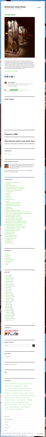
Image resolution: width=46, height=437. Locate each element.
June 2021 (8, 289)
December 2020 (9, 295)
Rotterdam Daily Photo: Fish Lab (13, 228)
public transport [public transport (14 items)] (9, 397)
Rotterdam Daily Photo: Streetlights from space (16, 221)
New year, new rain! (10, 199)
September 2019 (9, 318)
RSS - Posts (8, 153)
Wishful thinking (9, 208)
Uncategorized (9, 261)
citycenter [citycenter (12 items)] (8, 388)
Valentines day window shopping (13, 210)
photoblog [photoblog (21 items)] (23, 395)
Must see (8, 256)
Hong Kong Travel (10, 233)
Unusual (7, 262)
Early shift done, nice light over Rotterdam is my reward (18, 211)
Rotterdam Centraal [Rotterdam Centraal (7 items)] (10, 399)
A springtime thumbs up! (11, 238)
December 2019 (9, 313)
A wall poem (8, 207)
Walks (7, 264)
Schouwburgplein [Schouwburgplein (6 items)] (21, 399)
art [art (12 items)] (30, 383)
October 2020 (8, 298)
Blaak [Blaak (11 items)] (7, 386)
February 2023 (9, 279)
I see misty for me (9, 191)
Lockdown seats (9, 239)
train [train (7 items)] (24, 404)
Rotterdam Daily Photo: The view (13, 230)
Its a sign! (8, 201)
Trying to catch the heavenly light (13, 202)
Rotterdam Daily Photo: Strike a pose (14, 216)
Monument (8, 255)
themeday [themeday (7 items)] (14, 404)
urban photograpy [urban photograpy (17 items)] (25, 406)
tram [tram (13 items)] (29, 404)
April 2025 (8, 276)
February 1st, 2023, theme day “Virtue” (14, 190)
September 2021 (9, 285)
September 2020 (9, 299)
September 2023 (9, 278)
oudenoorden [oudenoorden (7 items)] (15, 395)
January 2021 (8, 293)
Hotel (7, 253)
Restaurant (8, 258)
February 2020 (9, 310)
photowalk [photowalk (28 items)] (31, 395)
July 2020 (8, 303)
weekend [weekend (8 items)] (12, 409)
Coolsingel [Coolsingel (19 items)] (15, 388)
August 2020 (8, 301)
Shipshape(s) (8, 184)
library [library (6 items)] (21, 393)
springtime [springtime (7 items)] (8, 402)
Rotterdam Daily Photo (15, 7)
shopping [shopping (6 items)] (29, 399)
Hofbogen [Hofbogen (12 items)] (27, 390)
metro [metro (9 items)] (31, 393)
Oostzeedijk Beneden (14, 91)
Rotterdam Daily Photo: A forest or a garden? (15, 227)
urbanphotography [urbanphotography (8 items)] (14, 406)
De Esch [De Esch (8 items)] (22, 388)
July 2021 (8, 287)
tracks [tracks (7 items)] (20, 404)
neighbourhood (7, 91)
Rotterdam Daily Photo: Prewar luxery (14, 218)
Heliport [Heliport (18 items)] (20, 390)
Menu (39, 7)
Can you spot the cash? (11, 185)
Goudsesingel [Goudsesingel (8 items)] (12, 390)
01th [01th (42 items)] (7, 383)
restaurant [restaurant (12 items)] (18, 397)
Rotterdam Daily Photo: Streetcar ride (14, 224)
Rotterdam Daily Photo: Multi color (13, 215)
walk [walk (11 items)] (6, 409)
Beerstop (8, 194)
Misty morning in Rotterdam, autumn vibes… (15, 187)
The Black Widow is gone (11, 236)
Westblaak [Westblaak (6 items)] (19, 409)
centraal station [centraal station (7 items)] (18, 386)
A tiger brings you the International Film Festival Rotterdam (19, 213)
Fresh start (8, 193)
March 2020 (8, 309)
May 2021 (8, 290)
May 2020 (8, 306)
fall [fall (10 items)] (6, 390)
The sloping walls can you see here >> (12, 71)
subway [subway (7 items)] (7, 404)
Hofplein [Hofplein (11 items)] (7, 393)
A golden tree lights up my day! (12, 204)
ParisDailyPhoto (14, 364)
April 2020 (8, 307)
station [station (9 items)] (14, 402)
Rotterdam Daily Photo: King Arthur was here (15, 225)
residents (20, 91)
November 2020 (9, 296)
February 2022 (9, 284)
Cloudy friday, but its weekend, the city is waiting (16, 222)
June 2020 (8, 304)
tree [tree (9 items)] (6, 406)
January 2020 (8, 312)
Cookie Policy (24, 435)
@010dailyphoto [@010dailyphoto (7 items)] (14, 383)
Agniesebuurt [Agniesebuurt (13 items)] (23, 383)
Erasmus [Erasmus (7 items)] (28, 388)
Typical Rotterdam (10, 259)
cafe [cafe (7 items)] (11, 386)
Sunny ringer (8, 197)
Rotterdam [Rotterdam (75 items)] (25, 397)
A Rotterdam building (10, 232)
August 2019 (8, 320)
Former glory (8, 241)
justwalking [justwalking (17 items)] (14, 393)
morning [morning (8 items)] (7, 395)
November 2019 (9, 315)
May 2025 (8, 275)
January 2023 (8, 281)
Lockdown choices (10, 242)
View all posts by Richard (12, 86)
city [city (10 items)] (25, 386)
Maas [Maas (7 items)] (26, 393)
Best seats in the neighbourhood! (13, 182)
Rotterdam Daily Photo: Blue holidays (14, 219)
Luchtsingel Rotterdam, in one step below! (15, 188)
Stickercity (8, 196)
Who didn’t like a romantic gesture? (13, 205)
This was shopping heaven (11, 235)
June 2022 (8, 282)
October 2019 (8, 316)
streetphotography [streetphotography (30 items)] (23, 402)
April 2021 (8, 292)
